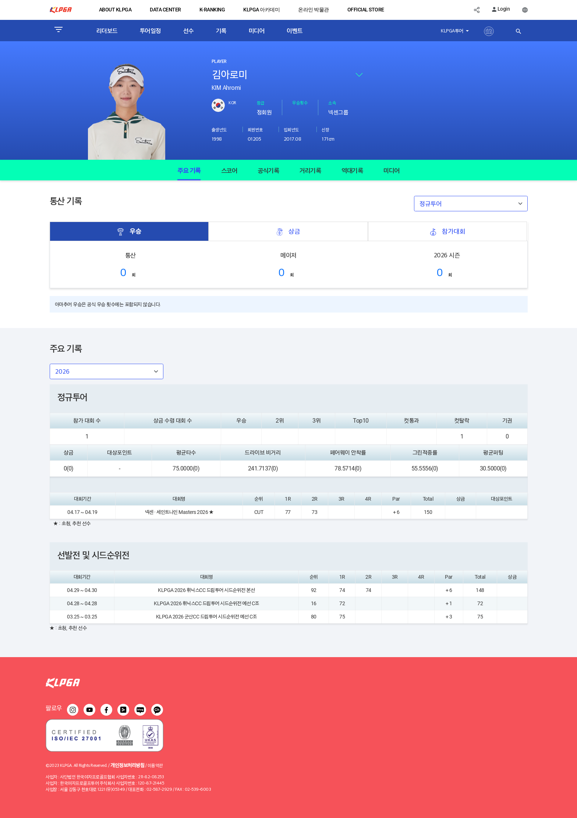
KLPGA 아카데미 (261, 10)
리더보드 (107, 31)
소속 (332, 102)
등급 (261, 102)
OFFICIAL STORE (365, 10)
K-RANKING (212, 10)
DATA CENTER (165, 10)
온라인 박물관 (313, 10)
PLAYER (219, 61)
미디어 (257, 31)
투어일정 (150, 31)
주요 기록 (189, 170)
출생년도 (219, 129)
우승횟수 (300, 102)
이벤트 (295, 31)
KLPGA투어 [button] (452, 30)
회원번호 (255, 129)
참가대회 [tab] (447, 231)
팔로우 (54, 708)
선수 (188, 31)
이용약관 (155, 765)
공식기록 (268, 170)
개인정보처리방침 (127, 765)
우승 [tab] (129, 231)
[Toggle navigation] (58, 30)
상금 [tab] (288, 231)
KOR (232, 102)
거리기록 (310, 170)
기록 (221, 31)
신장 (325, 129)
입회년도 (291, 129)
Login (501, 9)
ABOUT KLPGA (115, 10)
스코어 (229, 170)
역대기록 (352, 170)
